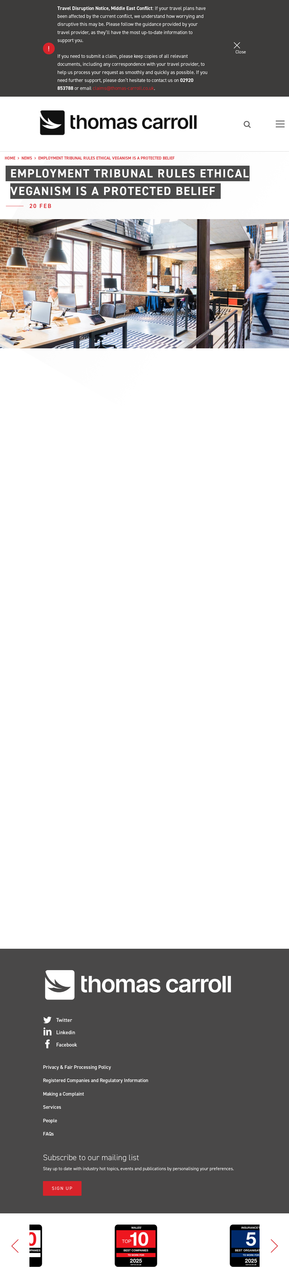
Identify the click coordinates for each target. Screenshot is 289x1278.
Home (10, 158)
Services (52, 1107)
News (26, 158)
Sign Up (62, 1188)
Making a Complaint (63, 1094)
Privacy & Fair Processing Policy (77, 1067)
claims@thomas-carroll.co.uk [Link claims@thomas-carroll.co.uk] (123, 88)
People (50, 1120)
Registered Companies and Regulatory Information (95, 1080)
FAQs (48, 1134)
